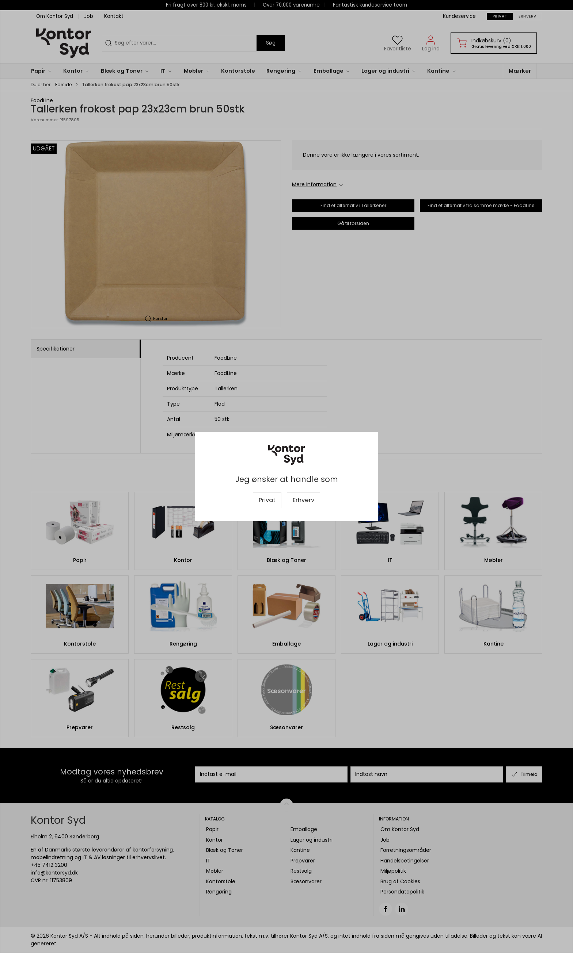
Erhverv (303, 500)
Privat (267, 500)
